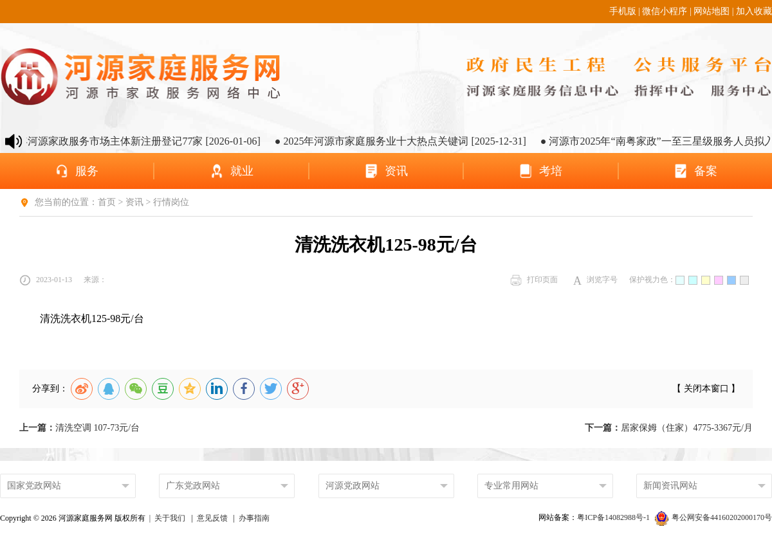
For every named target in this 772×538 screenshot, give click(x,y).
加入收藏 (754, 11)
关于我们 (169, 518)
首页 (107, 202)
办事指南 (254, 518)
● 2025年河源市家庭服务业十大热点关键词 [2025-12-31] (407, 141)
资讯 (134, 202)
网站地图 (712, 11)
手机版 (622, 11)
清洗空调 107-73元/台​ (79, 428)
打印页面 (534, 280)
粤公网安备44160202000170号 (713, 517)
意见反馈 (212, 518)
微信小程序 (664, 11)
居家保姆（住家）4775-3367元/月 (669, 428)
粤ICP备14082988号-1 (614, 517)
